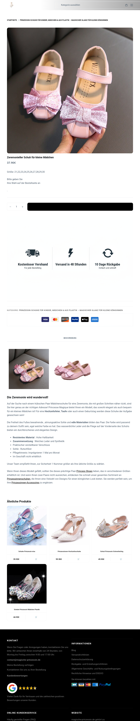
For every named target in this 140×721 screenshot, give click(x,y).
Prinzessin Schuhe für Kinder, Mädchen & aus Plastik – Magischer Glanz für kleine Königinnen (71, 310)
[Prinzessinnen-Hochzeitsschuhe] (69, 525)
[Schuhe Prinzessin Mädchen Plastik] (27, 584)
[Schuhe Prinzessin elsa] (27, 525)
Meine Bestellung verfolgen (20, 666)
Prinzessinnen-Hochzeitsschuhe (69, 551)
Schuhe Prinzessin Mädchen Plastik (27, 610)
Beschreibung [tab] (70, 338)
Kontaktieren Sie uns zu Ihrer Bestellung (26, 671)
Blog (73, 651)
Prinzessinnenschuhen (18, 478)
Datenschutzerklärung (82, 660)
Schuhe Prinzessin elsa (27, 551)
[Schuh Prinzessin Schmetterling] (112, 525)
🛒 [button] (35, 559)
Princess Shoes (84, 471)
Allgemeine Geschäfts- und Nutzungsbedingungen (95, 670)
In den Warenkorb (80, 206)
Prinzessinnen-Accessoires (25, 482)
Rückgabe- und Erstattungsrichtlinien (89, 665)
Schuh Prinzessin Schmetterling (111, 551)
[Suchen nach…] (56, 5)
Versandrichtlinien (80, 656)
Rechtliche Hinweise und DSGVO (87, 674)
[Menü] (131, 5)
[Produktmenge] (16, 207)
